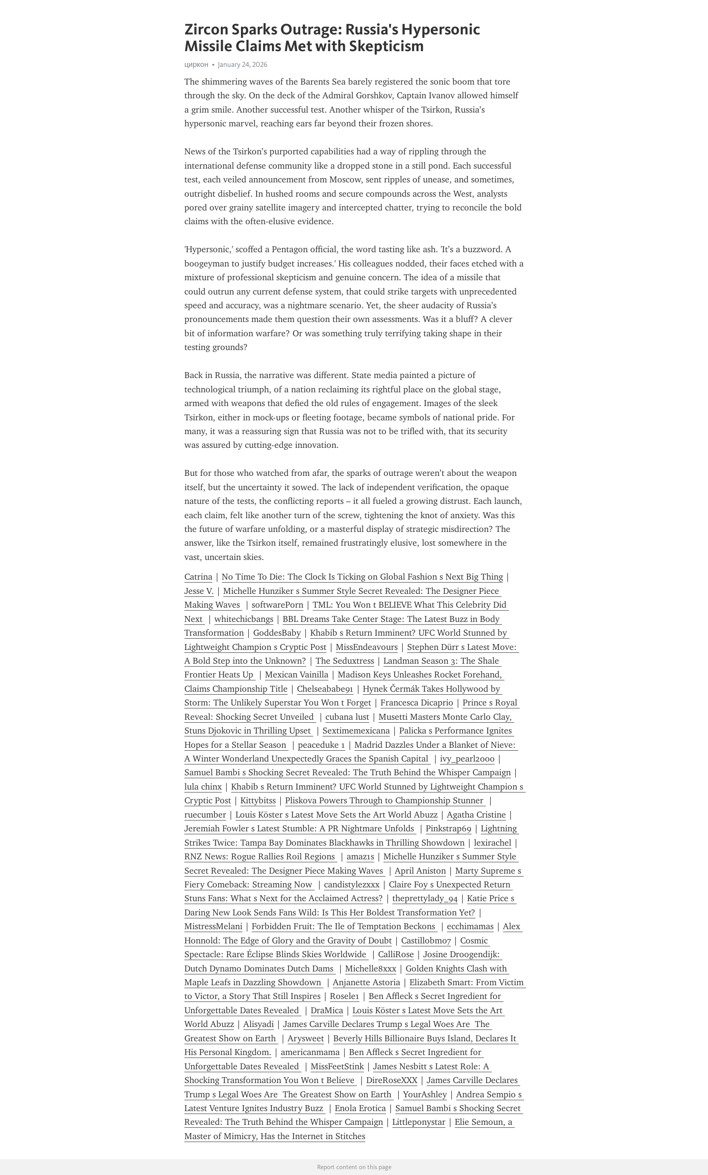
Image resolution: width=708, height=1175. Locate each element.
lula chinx (203, 786)
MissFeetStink (337, 1066)
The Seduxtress (345, 660)
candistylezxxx (352, 884)
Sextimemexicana (356, 730)
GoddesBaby (277, 632)
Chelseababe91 (325, 688)
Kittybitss (258, 800)
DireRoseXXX (391, 1080)
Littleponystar (418, 1121)
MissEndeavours (367, 647)
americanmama (310, 1052)
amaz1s (360, 856)
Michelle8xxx (370, 968)
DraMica (327, 1010)
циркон (196, 64)
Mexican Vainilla (296, 674)
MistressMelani (213, 926)
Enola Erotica (360, 1108)
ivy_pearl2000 (467, 758)
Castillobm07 (426, 940)
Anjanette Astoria (366, 982)
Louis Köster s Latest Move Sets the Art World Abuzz (337, 814)
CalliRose (396, 954)
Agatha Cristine (476, 814)
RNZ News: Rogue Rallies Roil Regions (260, 856)
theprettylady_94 (425, 898)
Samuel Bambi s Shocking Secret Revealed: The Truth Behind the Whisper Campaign (347, 772)
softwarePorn (277, 604)
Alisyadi (258, 1024)
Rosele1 (344, 996)
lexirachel (492, 842)
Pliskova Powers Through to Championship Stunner (385, 800)
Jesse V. (199, 591)
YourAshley (425, 1094)
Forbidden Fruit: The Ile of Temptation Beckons (345, 926)
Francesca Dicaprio (417, 702)
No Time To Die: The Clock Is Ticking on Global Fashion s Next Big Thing (362, 576)
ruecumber (205, 814)
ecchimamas (470, 926)
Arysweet (306, 1038)
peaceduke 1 (321, 744)
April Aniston (420, 870)
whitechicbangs (243, 619)
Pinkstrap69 (449, 828)
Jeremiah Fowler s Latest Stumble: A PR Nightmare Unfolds (300, 828)
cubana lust (347, 716)
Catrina (198, 576)
